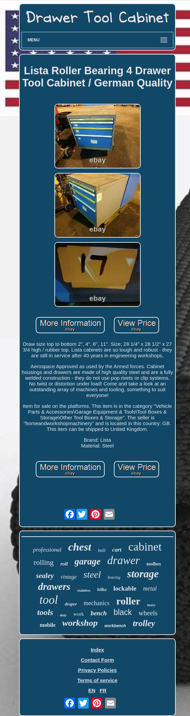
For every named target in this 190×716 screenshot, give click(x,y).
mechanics (96, 603)
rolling (44, 562)
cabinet (144, 546)
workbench (115, 625)
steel (92, 574)
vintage (68, 577)
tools (45, 612)
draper (71, 603)
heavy (151, 605)
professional (47, 549)
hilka (101, 589)
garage (87, 561)
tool (48, 599)
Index (97, 650)
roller (128, 600)
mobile (47, 625)
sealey (45, 576)
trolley (144, 623)
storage (143, 574)
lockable (125, 588)
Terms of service (97, 680)
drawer (123, 560)
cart (116, 549)
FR (103, 690)
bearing (114, 577)
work (78, 614)
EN (92, 690)
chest (79, 547)
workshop (80, 623)
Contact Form (97, 660)
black (123, 612)
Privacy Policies (97, 670)
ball (101, 550)
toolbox (153, 563)
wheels (148, 613)
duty (63, 615)
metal (150, 588)
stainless (83, 590)
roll (64, 563)
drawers (54, 586)
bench (99, 613)
